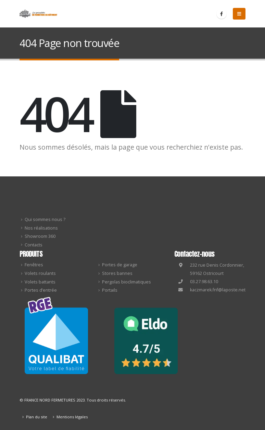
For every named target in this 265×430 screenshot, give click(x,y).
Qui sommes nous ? (45, 219)
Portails (109, 290)
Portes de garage (119, 265)
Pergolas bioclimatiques (126, 282)
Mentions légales (72, 416)
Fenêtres (34, 265)
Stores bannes (117, 273)
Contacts (33, 245)
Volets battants (40, 282)
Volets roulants (40, 273)
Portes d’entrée (41, 290)
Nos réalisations (41, 228)
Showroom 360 (40, 236)
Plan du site (36, 416)
